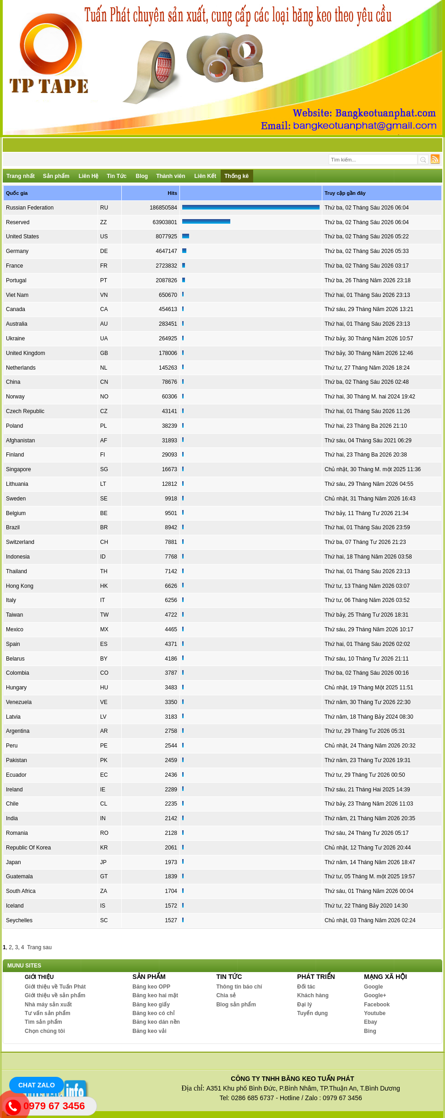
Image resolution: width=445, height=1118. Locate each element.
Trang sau (39, 947)
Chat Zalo (36, 1085)
